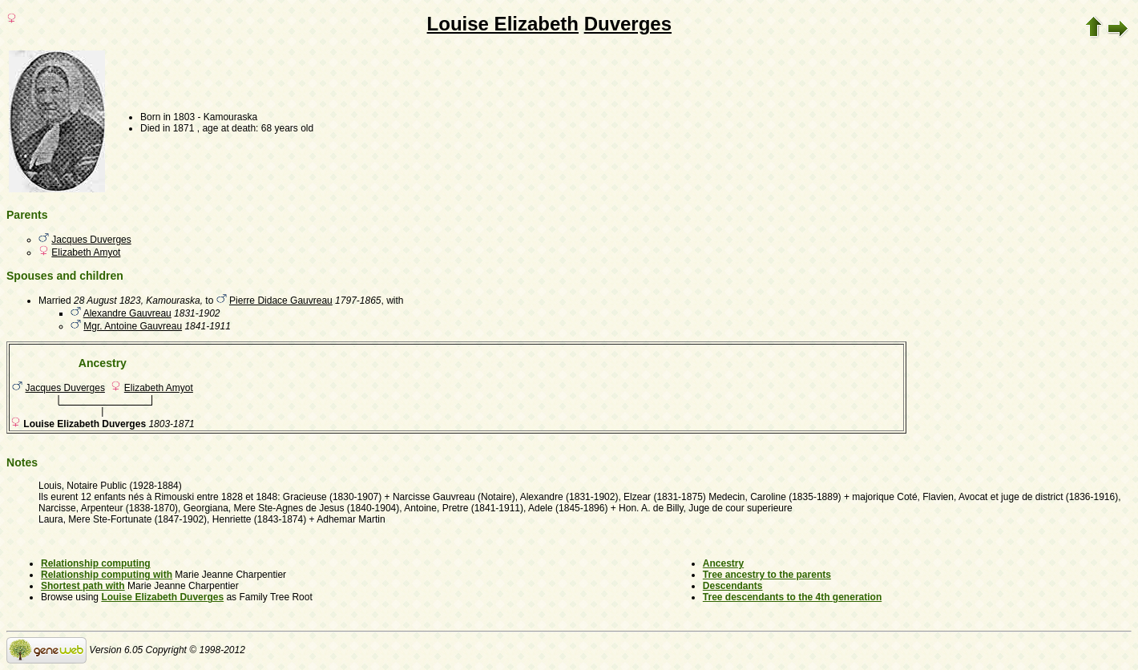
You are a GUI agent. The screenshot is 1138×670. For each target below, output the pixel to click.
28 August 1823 (107, 300)
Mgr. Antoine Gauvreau (132, 326)
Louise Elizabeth (503, 23)
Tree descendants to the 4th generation (792, 597)
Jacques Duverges (91, 239)
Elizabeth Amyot (85, 252)
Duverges (628, 23)
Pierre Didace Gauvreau (281, 300)
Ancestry (723, 563)
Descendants (733, 585)
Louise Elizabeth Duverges (162, 597)
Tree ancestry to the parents (767, 574)
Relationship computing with (106, 574)
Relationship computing (96, 563)
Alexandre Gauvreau (127, 313)
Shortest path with (83, 585)
